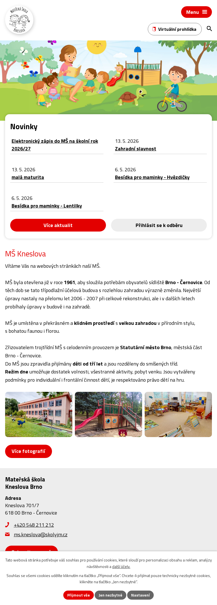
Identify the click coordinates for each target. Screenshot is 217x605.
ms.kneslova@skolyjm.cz (41, 534)
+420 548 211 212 (34, 525)
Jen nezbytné (110, 595)
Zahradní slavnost (135, 148)
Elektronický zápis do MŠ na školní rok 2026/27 (55, 144)
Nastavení (140, 595)
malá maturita (28, 177)
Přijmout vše (78, 595)
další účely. (121, 566)
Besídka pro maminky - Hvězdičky (152, 177)
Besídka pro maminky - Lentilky (47, 205)
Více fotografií (28, 451)
